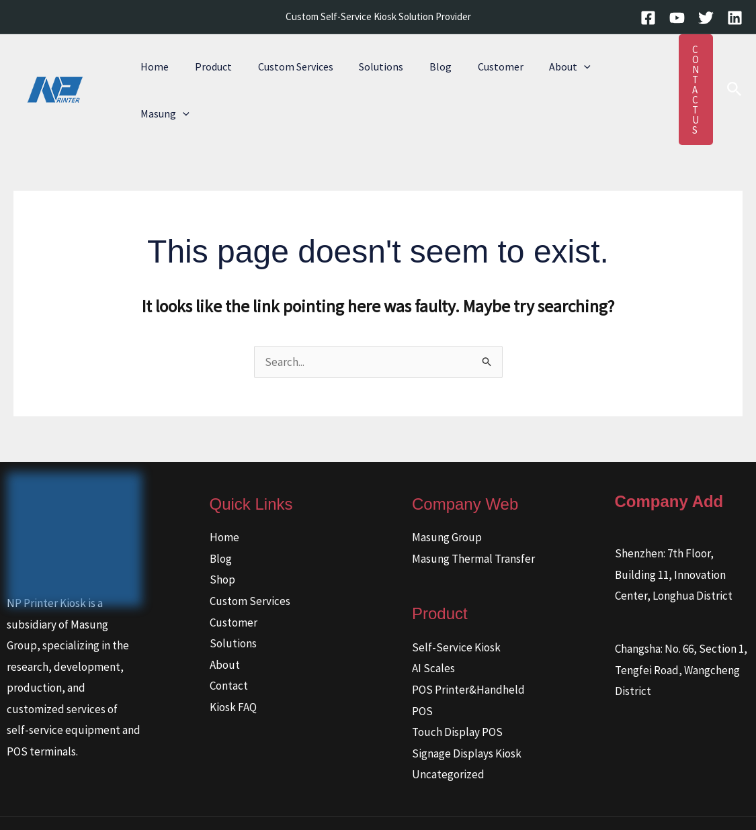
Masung (607, 69)
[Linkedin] (735, 18)
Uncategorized (448, 734)
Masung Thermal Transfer (473, 518)
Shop (222, 539)
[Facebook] (648, 18)
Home (152, 70)
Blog (420, 70)
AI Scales (433, 627)
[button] (555, 69)
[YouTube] (677, 18)
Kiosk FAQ (233, 666)
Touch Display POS (457, 691)
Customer (476, 70)
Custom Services (284, 70)
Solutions (365, 70)
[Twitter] (706, 18)
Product (206, 70)
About (541, 69)
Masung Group (447, 497)
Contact (229, 645)
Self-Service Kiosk (456, 607)
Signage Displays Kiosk (466, 713)
